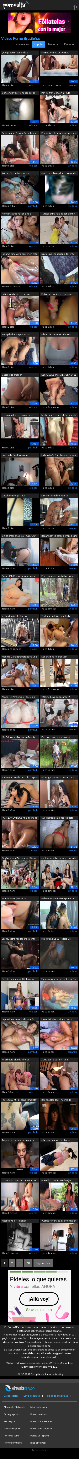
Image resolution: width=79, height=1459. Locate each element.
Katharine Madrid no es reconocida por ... (14, 616)
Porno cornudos (13, 1442)
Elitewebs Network (14, 1407)
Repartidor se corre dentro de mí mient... (59, 536)
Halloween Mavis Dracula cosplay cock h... (20, 778)
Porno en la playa (39, 1435)
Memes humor (38, 1407)
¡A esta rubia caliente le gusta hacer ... (57, 818)
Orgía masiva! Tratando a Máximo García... (19, 858)
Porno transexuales (41, 1421)
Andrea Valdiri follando (14, 1220)
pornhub (72, 85)
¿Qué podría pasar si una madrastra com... (54, 1060)
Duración (69, 44)
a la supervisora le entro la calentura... (55, 1140)
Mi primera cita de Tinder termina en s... (15, 1060)
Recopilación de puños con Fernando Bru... (16, 335)
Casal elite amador (12, 374)
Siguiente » (43, 1263)
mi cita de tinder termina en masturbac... (56, 335)
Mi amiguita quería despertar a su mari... (57, 778)
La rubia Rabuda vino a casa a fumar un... (56, 1019)
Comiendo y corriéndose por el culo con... (18, 93)
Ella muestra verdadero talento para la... (18, 939)
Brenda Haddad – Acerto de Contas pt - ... (56, 1100)
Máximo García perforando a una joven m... (19, 657)
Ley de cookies (31, 1395)
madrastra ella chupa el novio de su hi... (58, 858)
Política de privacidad (56, 1395)
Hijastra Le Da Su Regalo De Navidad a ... (56, 939)
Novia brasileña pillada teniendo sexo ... (58, 173)
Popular (38, 44)
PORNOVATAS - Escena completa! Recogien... (19, 1100)
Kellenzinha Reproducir (54, 656)
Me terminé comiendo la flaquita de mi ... (58, 415)
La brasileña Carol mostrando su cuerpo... (58, 455)
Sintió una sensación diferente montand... (58, 254)
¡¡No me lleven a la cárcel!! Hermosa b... (55, 697)
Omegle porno (12, 1414)
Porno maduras (39, 1414)
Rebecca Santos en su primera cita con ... (57, 899)
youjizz (33, 648)
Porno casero (11, 1435)
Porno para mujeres (41, 1428)
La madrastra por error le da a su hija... (19, 1181)
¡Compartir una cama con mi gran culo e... (58, 1221)
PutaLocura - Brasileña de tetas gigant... (19, 133)
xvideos (33, 85)
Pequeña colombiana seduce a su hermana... (59, 133)
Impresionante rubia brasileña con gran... (18, 1019)
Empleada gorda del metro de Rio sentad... (58, 979)
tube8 (34, 850)
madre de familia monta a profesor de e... (15, 455)
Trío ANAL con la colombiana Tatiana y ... (16, 173)
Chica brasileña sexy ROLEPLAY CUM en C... (19, 536)
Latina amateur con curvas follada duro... (16, 294)
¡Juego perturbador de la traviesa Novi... (15, 53)
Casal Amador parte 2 (13, 495)
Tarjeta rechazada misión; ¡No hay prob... (18, 1140)
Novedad (53, 44)
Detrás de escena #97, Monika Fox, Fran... (18, 979)
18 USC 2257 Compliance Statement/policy (39, 1374)
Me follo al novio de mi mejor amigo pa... (56, 1181)
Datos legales (11, 1395)
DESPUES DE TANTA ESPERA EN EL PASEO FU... (58, 375)
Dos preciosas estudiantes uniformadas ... (55, 737)
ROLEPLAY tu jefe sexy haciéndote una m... (14, 899)
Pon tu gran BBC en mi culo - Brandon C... (56, 93)
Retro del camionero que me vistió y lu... (56, 294)
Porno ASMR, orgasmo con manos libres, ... (19, 576)
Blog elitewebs (38, 1442)
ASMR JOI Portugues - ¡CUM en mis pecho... (18, 697)
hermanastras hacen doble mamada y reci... (16, 214)
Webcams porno (13, 1428)
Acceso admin (39, 1450)
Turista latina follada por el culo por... (58, 214)
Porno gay (9, 1421)
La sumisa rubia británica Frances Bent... (54, 496)
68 (28, 1263)
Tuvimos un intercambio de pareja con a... (55, 616)
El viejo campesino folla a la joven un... (58, 576)
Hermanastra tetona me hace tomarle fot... (17, 415)
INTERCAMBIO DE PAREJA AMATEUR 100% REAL (55, 53)
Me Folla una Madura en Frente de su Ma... (19, 737)
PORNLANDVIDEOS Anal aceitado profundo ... (19, 818)
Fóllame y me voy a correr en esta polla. (19, 254)
